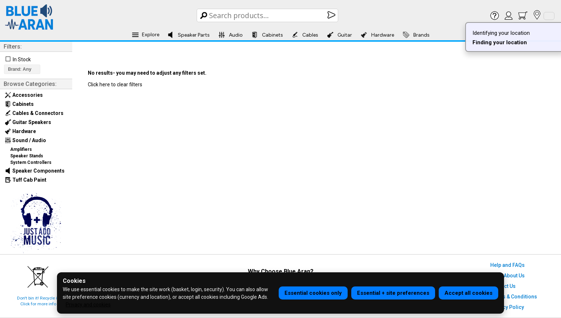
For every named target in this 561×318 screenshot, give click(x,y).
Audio (230, 35)
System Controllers (31, 162)
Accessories (24, 95)
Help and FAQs (507, 265)
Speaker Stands (26, 155)
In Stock (22, 59)
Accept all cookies (468, 293)
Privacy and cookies (88, 304)
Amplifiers (21, 149)
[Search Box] (268, 15)
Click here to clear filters (115, 84)
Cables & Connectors (34, 113)
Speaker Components (35, 171)
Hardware (377, 35)
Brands (416, 35)
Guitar (339, 35)
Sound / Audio (25, 140)
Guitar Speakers (28, 122)
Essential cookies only (313, 293)
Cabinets (267, 35)
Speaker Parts (188, 35)
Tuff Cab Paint (25, 180)
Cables (305, 35)
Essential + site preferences (393, 293)
